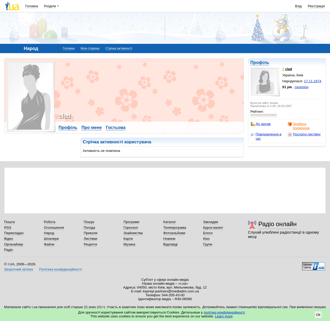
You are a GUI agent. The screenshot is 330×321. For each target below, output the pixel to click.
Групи (207, 244)
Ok (318, 315)
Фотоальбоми (174, 233)
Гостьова (115, 127)
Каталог (169, 222)
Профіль (259, 62)
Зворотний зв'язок (18, 269)
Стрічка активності (118, 48)
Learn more (224, 316)
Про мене (91, 127)
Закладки (210, 222)
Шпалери (51, 239)
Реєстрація (316, 6)
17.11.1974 (312, 81)
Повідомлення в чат (265, 136)
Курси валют (213, 227)
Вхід (298, 6)
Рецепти (90, 244)
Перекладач (13, 233)
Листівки (90, 239)
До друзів (260, 124)
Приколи (90, 233)
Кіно (206, 239)
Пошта (9, 222)
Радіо (8, 250)
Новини (169, 239)
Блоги (208, 233)
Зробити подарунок (299, 126)
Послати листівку (304, 134)
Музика (129, 244)
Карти (128, 239)
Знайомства (133, 233)
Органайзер (13, 244)
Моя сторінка (90, 48)
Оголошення (54, 227)
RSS (7, 227)
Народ (49, 233)
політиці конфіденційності (224, 312)
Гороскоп (130, 227)
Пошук (89, 222)
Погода (89, 227)
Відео (8, 239)
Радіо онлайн (277, 223)
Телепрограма (174, 227)
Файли (49, 244)
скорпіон (302, 87)
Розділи (50, 6)
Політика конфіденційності (60, 269)
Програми (131, 222)
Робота (49, 222)
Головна (31, 6)
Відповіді (170, 244)
